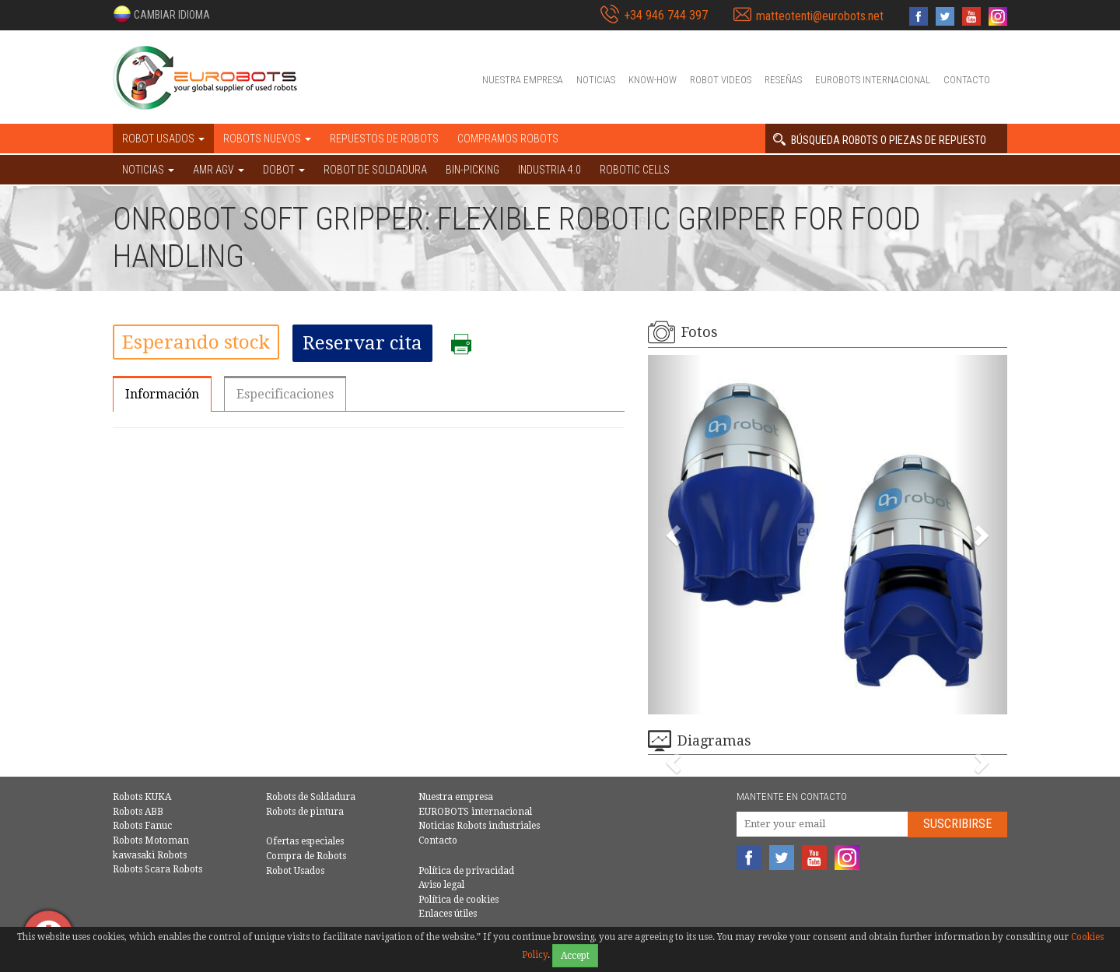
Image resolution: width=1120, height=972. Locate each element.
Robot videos (720, 80)
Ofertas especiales (305, 841)
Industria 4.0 (549, 169)
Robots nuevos (267, 138)
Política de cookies (458, 899)
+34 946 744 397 (666, 15)
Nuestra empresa (522, 80)
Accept (575, 955)
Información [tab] (162, 394)
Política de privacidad (466, 870)
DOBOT (284, 169)
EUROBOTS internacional (872, 80)
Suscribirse (957, 823)
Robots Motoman (151, 840)
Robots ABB (138, 811)
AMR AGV (218, 169)
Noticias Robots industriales (479, 825)
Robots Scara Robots (157, 869)
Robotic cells (635, 169)
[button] (161, 14)
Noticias (595, 80)
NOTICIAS (148, 169)
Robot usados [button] (163, 138)
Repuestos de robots (384, 138)
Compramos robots (507, 138)
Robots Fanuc (142, 825)
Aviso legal (441, 884)
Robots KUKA (142, 796)
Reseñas (783, 80)
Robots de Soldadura (310, 796)
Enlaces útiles (447, 913)
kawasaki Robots (150, 855)
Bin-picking (472, 169)
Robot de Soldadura (375, 169)
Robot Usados (295, 870)
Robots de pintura (305, 811)
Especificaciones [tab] (285, 394)
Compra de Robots (306, 856)
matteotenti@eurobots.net (820, 16)
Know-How (652, 80)
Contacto (966, 80)
